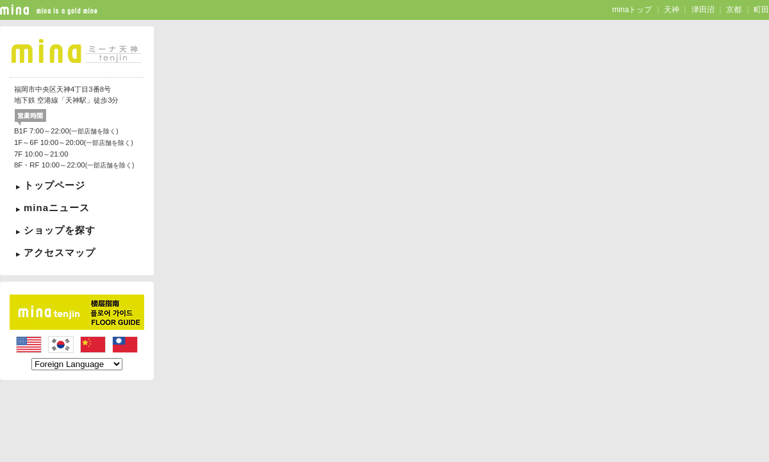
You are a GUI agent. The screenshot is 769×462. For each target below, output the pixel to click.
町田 (761, 9)
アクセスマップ (59, 252)
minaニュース (57, 207)
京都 (733, 9)
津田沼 (703, 9)
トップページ (54, 185)
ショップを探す (59, 230)
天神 (671, 9)
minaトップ (632, 9)
